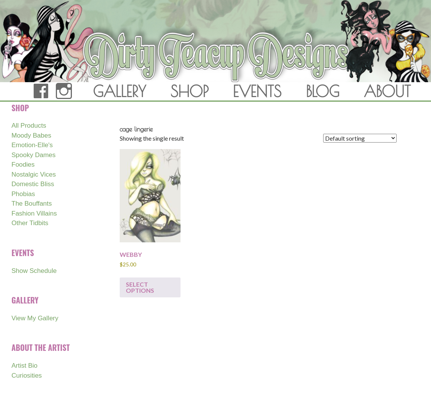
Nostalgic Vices (33, 174)
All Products (28, 125)
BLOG (322, 91)
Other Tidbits (29, 223)
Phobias (23, 194)
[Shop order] (360, 138)
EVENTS (257, 91)
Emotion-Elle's (32, 145)
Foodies (22, 164)
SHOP (189, 91)
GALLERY (119, 91)
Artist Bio (24, 365)
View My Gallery (35, 318)
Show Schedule (34, 270)
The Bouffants (31, 203)
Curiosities (26, 375)
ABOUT (387, 91)
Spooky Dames (33, 155)
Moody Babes (31, 135)
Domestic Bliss (32, 184)
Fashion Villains (34, 213)
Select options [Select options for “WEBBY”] (140, 287)
